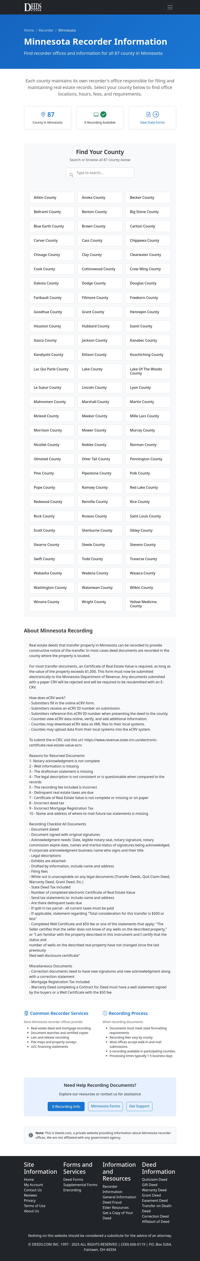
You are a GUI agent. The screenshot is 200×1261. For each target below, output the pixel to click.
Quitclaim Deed (154, 1179)
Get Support (139, 1106)
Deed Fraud (112, 1202)
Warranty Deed (154, 1190)
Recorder (46, 30)
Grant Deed (151, 1195)
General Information (119, 1197)
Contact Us (33, 1190)
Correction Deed (155, 1216)
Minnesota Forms (105, 1106)
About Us (31, 1211)
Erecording (72, 1190)
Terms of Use (34, 1205)
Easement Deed (155, 1200)
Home (29, 30)
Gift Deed (150, 1184)
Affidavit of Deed (155, 1221)
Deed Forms (73, 1179)
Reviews (30, 1195)
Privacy (30, 1200)
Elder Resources (116, 1207)
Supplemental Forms (80, 1184)
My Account (33, 1184)
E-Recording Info (66, 1106)
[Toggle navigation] (170, 7)
